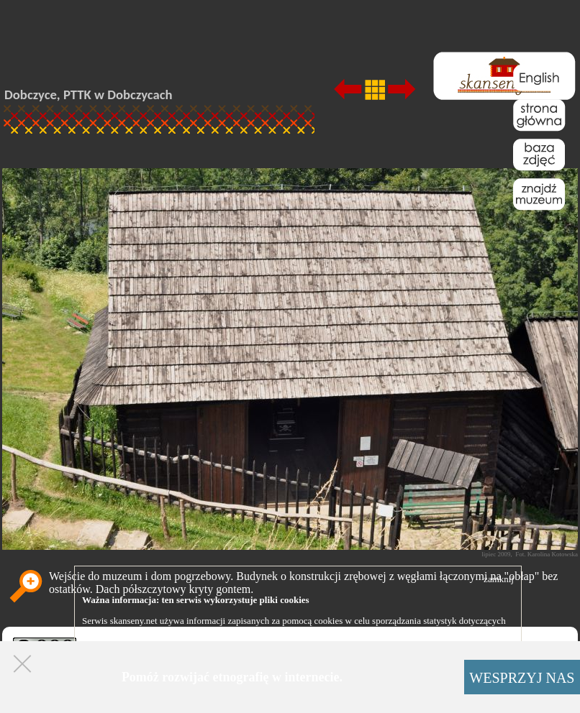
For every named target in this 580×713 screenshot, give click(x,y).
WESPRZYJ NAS (521, 678)
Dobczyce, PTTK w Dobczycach (88, 94)
